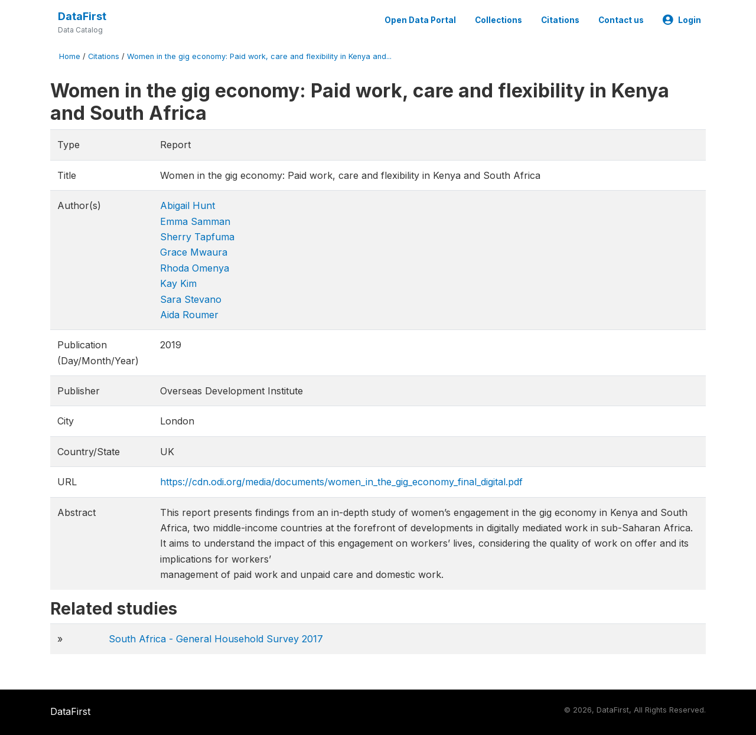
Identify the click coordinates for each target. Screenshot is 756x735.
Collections (498, 20)
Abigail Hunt (187, 205)
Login (682, 20)
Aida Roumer (189, 315)
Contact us (621, 20)
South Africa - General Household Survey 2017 (216, 639)
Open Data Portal (420, 20)
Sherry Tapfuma (197, 237)
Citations (560, 20)
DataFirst (82, 16)
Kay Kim (178, 283)
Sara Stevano (190, 299)
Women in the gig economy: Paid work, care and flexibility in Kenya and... (259, 56)
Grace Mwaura (193, 252)
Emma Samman (195, 221)
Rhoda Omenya (194, 268)
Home (69, 56)
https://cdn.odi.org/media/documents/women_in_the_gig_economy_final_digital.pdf (341, 482)
